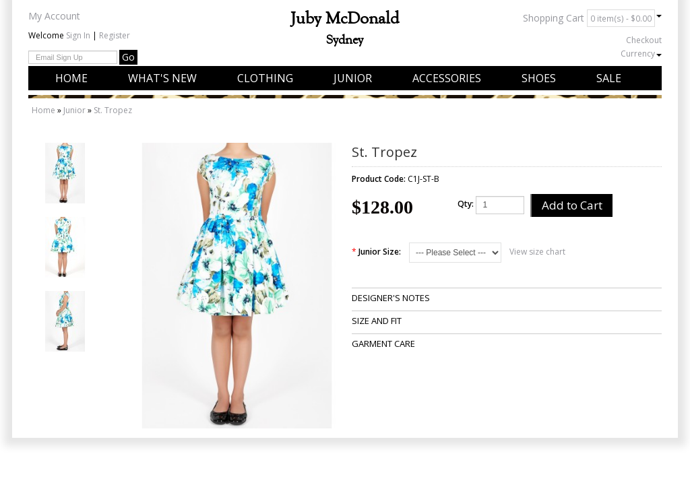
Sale (608, 78)
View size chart (537, 251)
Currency (641, 53)
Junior (353, 78)
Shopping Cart (592, 17)
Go (128, 57)
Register (114, 35)
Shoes (539, 78)
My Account (54, 15)
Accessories (446, 78)
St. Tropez (113, 110)
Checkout (644, 40)
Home (71, 78)
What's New (162, 78)
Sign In (78, 35)
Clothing (265, 78)
